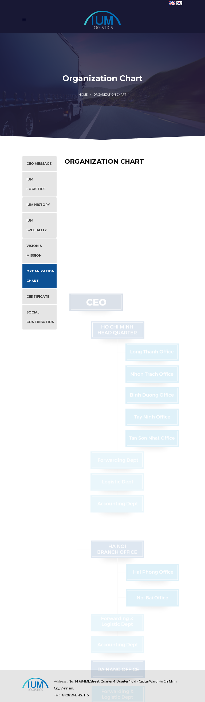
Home (83, 94)
